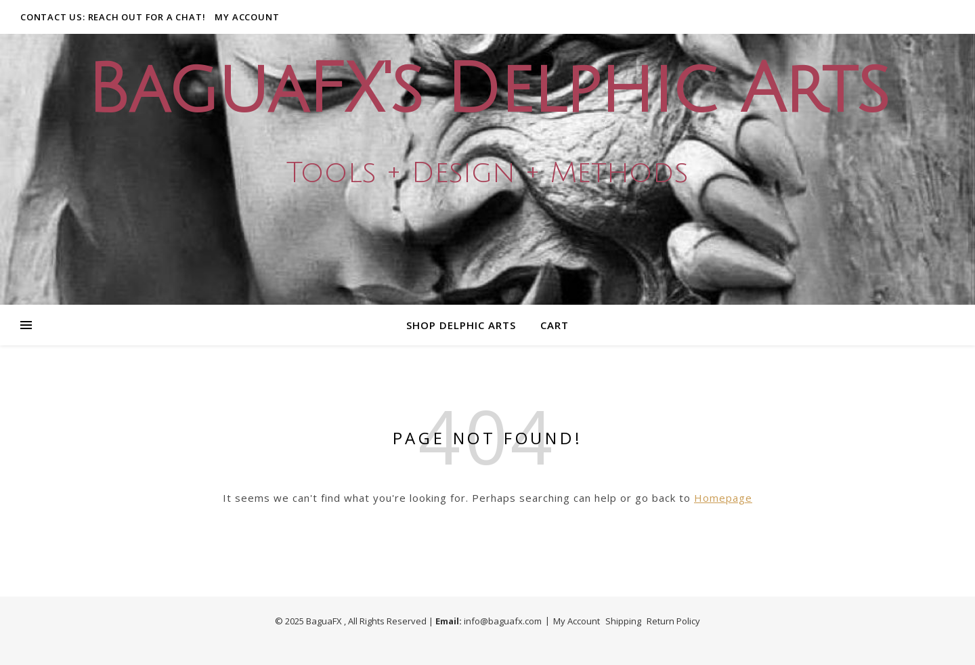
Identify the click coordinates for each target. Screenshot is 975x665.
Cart (554, 325)
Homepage (723, 498)
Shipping (623, 621)
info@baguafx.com (503, 621)
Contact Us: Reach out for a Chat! (112, 17)
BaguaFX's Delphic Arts (487, 90)
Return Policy (673, 621)
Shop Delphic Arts (461, 325)
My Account (247, 17)
